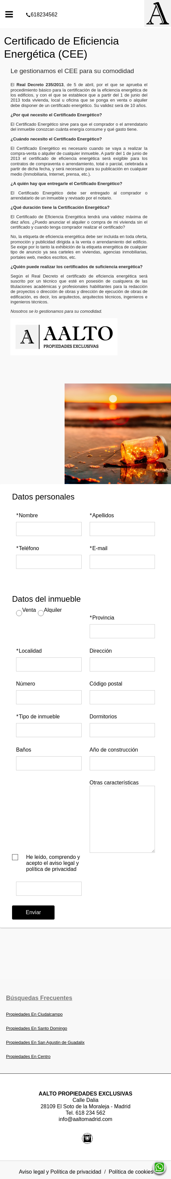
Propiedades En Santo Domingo (36, 1028)
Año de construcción (114, 750)
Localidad (29, 651)
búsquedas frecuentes (39, 998)
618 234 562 (90, 1113)
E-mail (99, 548)
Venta (29, 610)
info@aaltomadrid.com (85, 1119)
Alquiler (53, 610)
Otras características (114, 782)
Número (25, 684)
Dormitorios (103, 716)
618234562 (85, 4)
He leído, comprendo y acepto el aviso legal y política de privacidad (53, 863)
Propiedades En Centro (28, 1056)
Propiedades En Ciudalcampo (34, 1014)
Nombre (27, 515)
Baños (23, 750)
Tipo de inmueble (38, 716)
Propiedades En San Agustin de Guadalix (45, 1042)
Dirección (101, 651)
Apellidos (102, 515)
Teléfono (27, 548)
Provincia (102, 618)
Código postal (106, 684)
